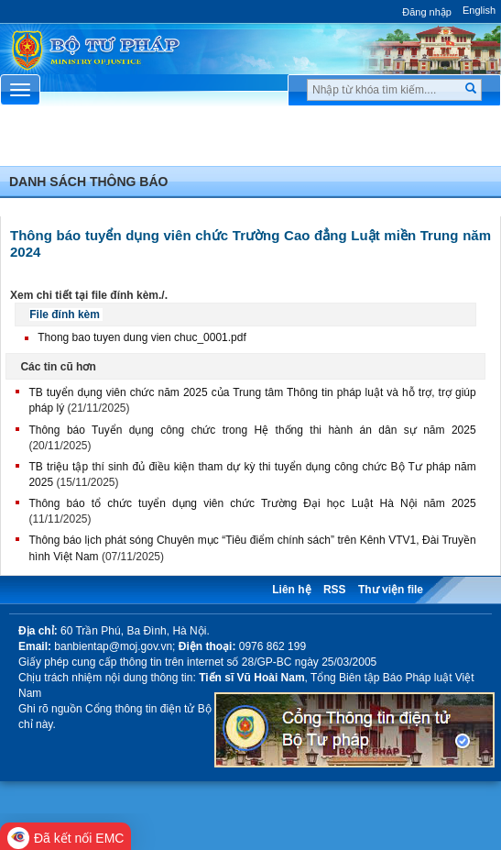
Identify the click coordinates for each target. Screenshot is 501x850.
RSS (334, 589)
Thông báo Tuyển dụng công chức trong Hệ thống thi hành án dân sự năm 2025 (251, 430)
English (479, 10)
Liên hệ (291, 589)
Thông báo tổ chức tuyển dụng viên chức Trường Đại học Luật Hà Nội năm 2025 (251, 503)
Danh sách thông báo (88, 181)
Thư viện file (390, 589)
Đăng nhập (427, 11)
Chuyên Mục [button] (250, 141)
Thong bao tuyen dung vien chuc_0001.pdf (142, 337)
